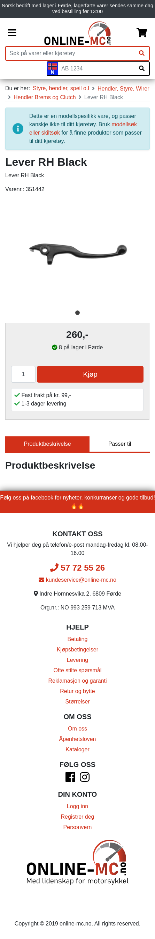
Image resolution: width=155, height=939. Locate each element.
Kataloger (77, 749)
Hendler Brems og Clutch (45, 97)
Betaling (78, 639)
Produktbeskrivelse (47, 444)
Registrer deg (77, 817)
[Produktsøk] (70, 53)
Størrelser (77, 702)
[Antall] (23, 374)
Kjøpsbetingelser (77, 649)
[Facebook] (70, 779)
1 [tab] (77, 312)
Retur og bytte (77, 691)
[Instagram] (85, 779)
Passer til (119, 444)
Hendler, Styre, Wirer (123, 89)
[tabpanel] (77, 253)
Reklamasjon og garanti (77, 681)
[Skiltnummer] (96, 68)
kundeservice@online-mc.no (77, 580)
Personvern (77, 827)
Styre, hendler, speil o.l (61, 88)
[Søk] (142, 53)
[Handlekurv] (142, 33)
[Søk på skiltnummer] (142, 68)
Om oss (77, 729)
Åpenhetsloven (77, 739)
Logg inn (77, 806)
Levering (77, 660)
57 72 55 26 (77, 567)
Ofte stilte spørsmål (78, 670)
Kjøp (90, 374)
